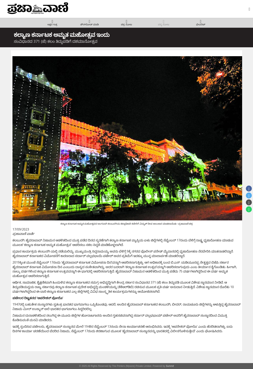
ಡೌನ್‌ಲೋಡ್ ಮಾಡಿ (89, 24)
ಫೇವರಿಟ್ (200, 24)
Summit (170, 366)
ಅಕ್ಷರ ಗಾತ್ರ (52, 24)
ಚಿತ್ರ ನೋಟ (126, 24)
